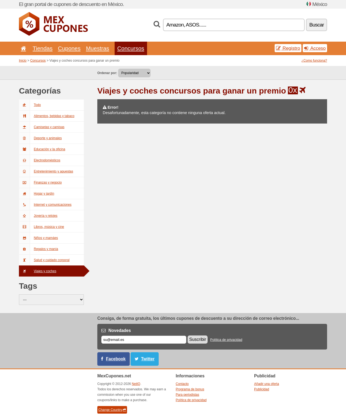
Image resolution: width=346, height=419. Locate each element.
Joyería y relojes (38, 215)
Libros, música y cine (41, 226)
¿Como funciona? (314, 60)
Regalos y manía (38, 249)
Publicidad (261, 389)
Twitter (148, 359)
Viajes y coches (37, 271)
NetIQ (136, 384)
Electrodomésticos (39, 160)
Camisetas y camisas (41, 127)
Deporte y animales (40, 138)
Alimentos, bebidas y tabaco (46, 116)
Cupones (69, 48)
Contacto (182, 384)
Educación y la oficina (42, 149)
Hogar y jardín (36, 193)
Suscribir (197, 339)
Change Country (112, 410)
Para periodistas (187, 395)
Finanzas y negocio (40, 182)
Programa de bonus (190, 389)
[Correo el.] (143, 340)
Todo (30, 104)
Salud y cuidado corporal (44, 260)
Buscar (316, 25)
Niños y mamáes (38, 237)
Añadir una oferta (266, 384)
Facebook (116, 359)
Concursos (130, 48)
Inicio (22, 60)
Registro (288, 48)
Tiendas (43, 48)
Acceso (315, 48)
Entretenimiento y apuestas (46, 171)
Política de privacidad (226, 340)
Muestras (97, 48)
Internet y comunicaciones (45, 204)
